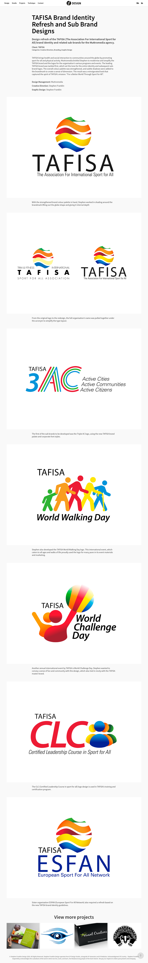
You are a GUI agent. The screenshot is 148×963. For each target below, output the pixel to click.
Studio (14, 3)
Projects (22, 3)
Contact (40, 3)
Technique (31, 3)
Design (6, 3)
